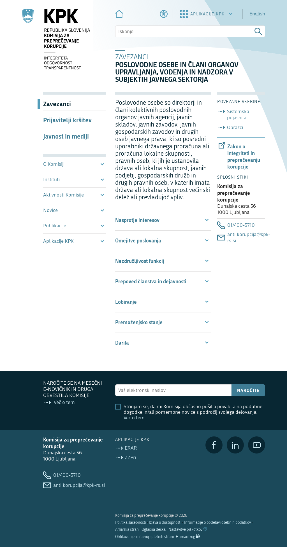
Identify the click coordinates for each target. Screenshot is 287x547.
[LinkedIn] (235, 445)
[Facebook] (214, 445)
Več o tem (134, 418)
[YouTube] (256, 445)
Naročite (248, 390)
